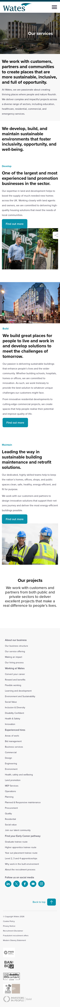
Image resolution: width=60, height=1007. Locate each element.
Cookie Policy (9, 921)
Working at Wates (14, 668)
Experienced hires (15, 730)
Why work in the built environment (22, 864)
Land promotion (12, 780)
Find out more (15, 231)
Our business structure (16, 645)
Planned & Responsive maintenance (23, 802)
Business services (14, 746)
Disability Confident (14, 713)
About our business (16, 640)
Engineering (11, 763)
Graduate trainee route (16, 841)
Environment (11, 769)
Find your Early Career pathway (22, 836)
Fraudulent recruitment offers (15, 935)
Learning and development (18, 690)
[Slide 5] (44, 619)
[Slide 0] (15, 619)
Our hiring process (14, 662)
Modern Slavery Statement (14, 940)
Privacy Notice (9, 926)
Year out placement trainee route (21, 852)
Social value (11, 824)
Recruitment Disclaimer (13, 930)
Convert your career (15, 674)
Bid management (13, 741)
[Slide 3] (33, 619)
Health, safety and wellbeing (19, 774)
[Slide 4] (38, 619)
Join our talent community (18, 830)
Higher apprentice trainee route (20, 847)
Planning (9, 796)
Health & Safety (12, 718)
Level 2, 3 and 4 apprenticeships (21, 858)
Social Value (11, 701)
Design (8, 757)
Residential (10, 819)
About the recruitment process (20, 869)
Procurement (11, 808)
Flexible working (13, 685)
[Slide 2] (27, 619)
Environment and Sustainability (20, 696)
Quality (8, 813)
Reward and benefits (15, 679)
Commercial (10, 752)
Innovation (10, 724)
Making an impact (13, 657)
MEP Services (11, 785)
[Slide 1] (21, 619)
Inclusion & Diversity (15, 707)
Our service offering (15, 651)
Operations (10, 791)
